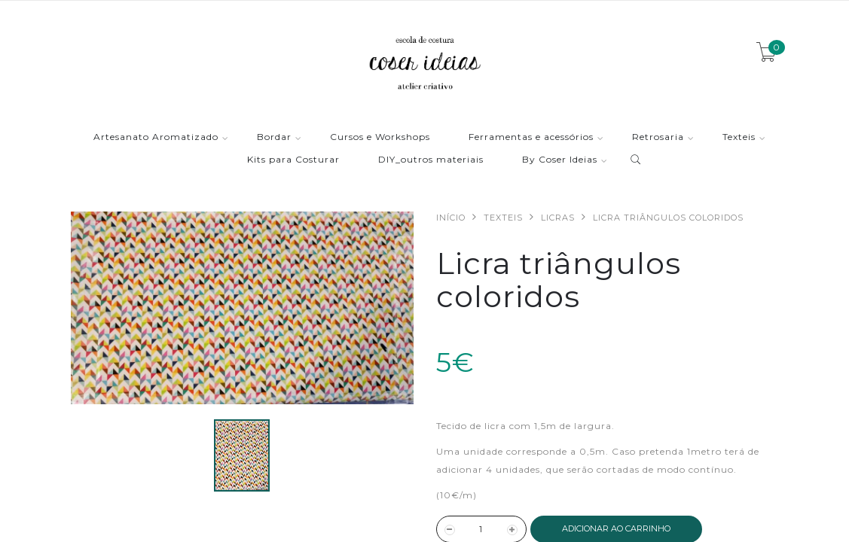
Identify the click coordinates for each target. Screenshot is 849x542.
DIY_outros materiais (431, 160)
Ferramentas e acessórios (531, 137)
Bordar (274, 137)
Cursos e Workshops (380, 137)
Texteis (739, 137)
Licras (558, 217)
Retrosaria (658, 137)
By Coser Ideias (559, 160)
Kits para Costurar (293, 160)
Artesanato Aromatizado (155, 137)
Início (451, 217)
